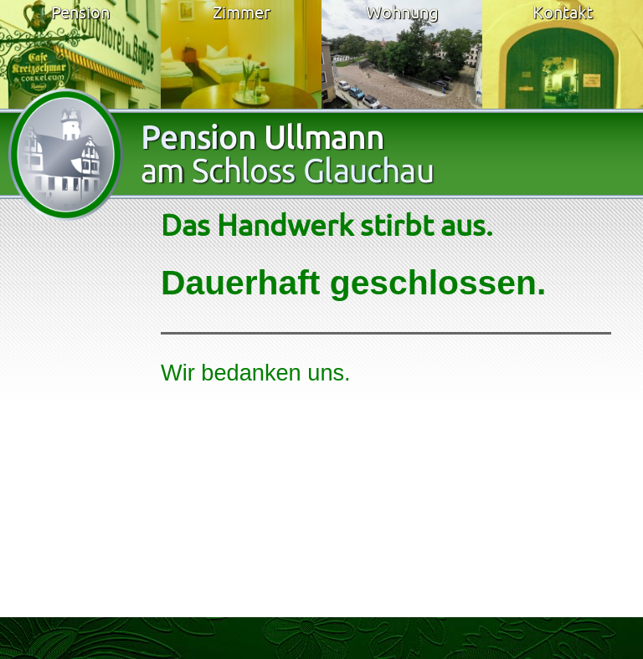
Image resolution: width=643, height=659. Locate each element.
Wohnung (402, 12)
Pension (80, 12)
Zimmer (241, 12)
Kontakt (562, 12)
